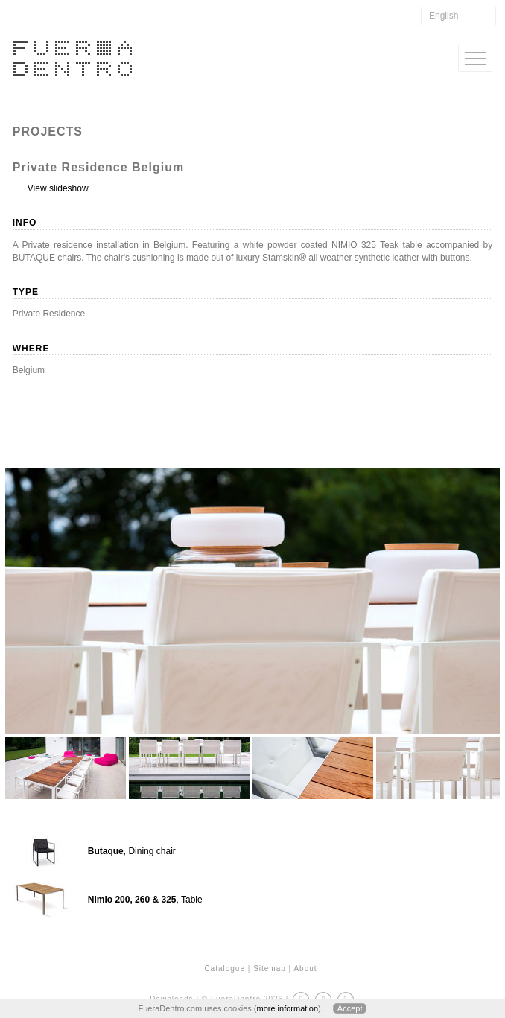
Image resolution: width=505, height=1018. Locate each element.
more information (287, 1008)
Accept (350, 1008)
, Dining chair (132, 851)
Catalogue (224, 968)
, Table (145, 899)
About (305, 968)
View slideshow (58, 188)
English (443, 15)
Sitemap (269, 968)
